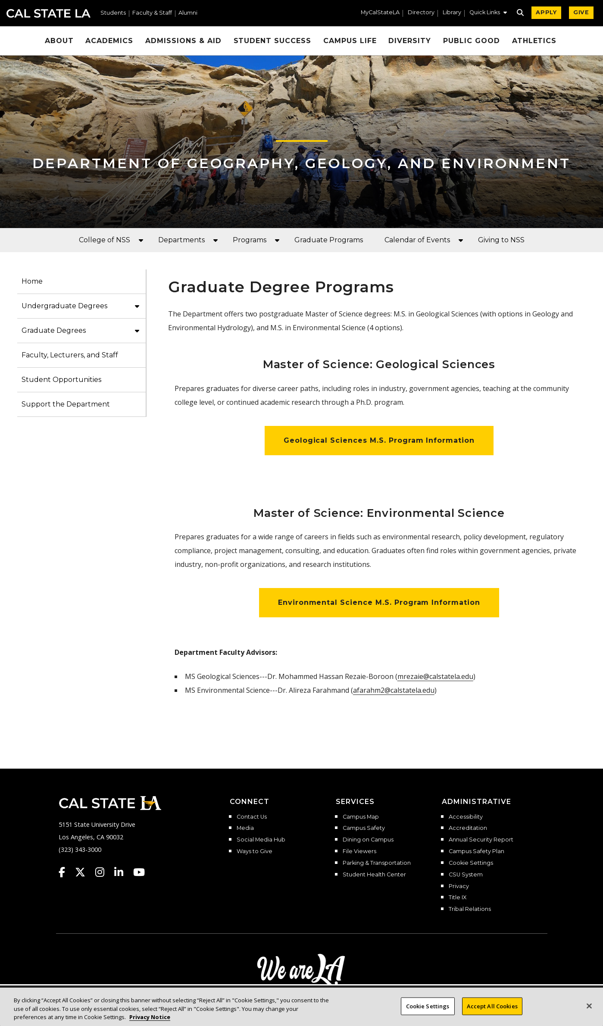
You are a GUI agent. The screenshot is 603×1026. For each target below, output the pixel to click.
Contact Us (252, 817)
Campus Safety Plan (476, 851)
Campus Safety (364, 828)
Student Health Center (374, 875)
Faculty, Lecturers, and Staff (70, 355)
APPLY (546, 12)
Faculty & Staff (152, 13)
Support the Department (66, 404)
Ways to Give (254, 851)
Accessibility (466, 817)
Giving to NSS (501, 240)
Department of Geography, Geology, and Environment (301, 163)
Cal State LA (48, 13)
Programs (249, 240)
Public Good (471, 41)
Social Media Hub (261, 840)
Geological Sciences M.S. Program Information (379, 440)
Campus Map (361, 817)
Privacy (459, 886)
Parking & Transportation (377, 863)
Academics (109, 41)
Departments (181, 240)
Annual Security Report (481, 840)
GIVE (581, 12)
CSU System (466, 875)
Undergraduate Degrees (64, 306)
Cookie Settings (471, 863)
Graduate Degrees (54, 330)
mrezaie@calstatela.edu (435, 676)
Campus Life (350, 41)
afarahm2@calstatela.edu (393, 690)
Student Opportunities (61, 379)
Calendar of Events (417, 240)
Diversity (409, 41)
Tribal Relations (470, 909)
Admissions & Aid (183, 41)
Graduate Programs (328, 240)
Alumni (187, 13)
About (59, 41)
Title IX (457, 898)
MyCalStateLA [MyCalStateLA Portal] (380, 13)
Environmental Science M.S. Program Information (379, 602)
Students (113, 13)
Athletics (534, 41)
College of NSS (104, 240)
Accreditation (468, 828)
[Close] (589, 1014)
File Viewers (359, 851)
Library (452, 13)
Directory (421, 13)
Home (32, 281)
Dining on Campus (368, 840)
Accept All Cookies (492, 1015)
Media (245, 828)
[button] (488, 13)
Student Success (272, 41)
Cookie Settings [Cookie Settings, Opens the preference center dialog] (428, 1015)
